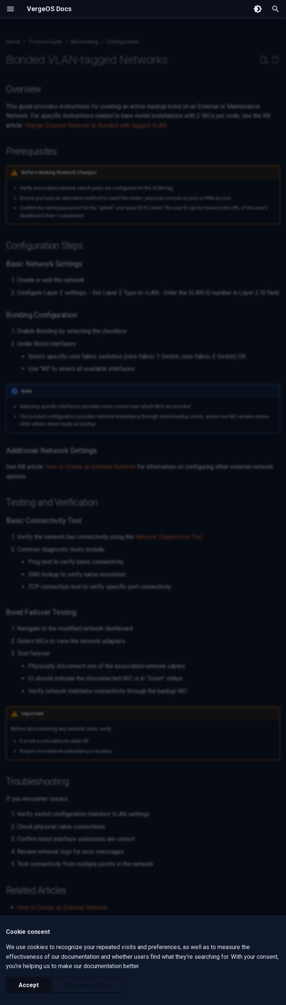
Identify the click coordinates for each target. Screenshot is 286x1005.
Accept (29, 985)
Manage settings (89, 985)
